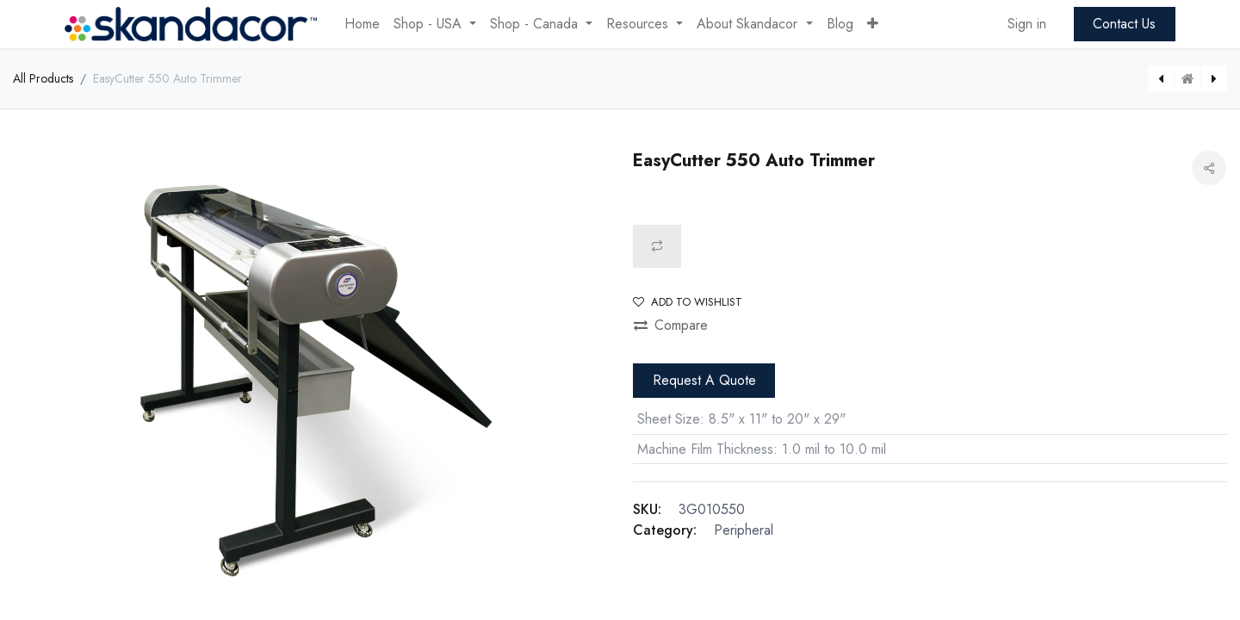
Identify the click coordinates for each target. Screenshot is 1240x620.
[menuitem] (362, 24)
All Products (43, 78)
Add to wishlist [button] (687, 301)
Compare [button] (671, 325)
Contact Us (1124, 24)
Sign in (1027, 24)
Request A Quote (704, 380)
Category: (665, 530)
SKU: (647, 509)
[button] (872, 24)
